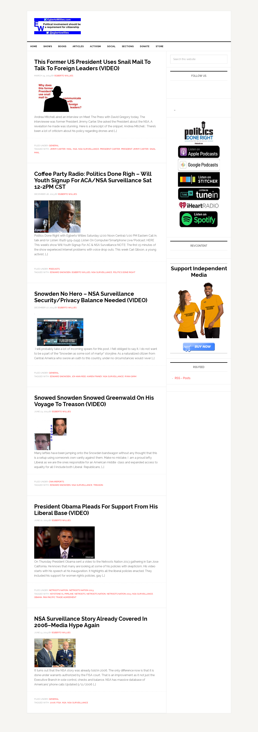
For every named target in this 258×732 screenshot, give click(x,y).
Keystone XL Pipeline (61, 601)
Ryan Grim (130, 384)
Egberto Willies (81, 273)
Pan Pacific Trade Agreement (59, 605)
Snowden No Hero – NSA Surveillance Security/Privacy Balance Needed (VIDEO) (92, 301)
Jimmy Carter (58, 150)
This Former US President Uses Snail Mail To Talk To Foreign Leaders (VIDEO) (95, 66)
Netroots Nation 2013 (81, 598)
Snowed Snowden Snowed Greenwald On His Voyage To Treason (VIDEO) (93, 408)
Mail (69, 150)
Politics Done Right (124, 273)
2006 (52, 710)
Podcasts (54, 270)
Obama (38, 605)
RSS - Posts (182, 379)
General (54, 147)
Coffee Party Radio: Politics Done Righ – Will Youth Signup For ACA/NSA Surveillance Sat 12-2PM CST (95, 181)
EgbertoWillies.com (57, 26)
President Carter (110, 150)
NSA (75, 150)
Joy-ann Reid (79, 384)
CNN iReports (56, 489)
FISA (58, 710)
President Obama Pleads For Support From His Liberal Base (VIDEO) (91, 517)
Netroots (80, 601)
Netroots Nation (58, 598)
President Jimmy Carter (135, 150)
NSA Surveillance (88, 150)
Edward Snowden (60, 273)
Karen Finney (94, 384)
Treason (98, 493)
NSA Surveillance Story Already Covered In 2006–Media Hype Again (96, 629)
